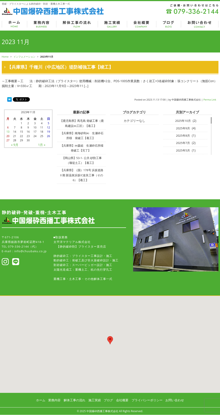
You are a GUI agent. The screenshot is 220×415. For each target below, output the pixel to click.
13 (8, 132)
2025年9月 (183, 128)
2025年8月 (183, 136)
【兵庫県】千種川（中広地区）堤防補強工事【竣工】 (60, 67)
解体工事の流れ (74, 400)
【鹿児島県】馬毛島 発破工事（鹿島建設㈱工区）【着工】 (82, 123)
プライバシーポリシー (147, 400)
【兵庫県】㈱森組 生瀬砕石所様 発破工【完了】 (83, 148)
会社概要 (122, 400)
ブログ (108, 400)
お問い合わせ (174, 400)
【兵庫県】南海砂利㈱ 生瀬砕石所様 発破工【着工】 (81, 135)
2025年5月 (183, 150)
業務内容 (54, 400)
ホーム (40, 400)
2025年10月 (183, 121)
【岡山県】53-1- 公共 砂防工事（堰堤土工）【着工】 (82, 160)
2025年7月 (183, 143)
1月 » (41, 145)
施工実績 (94, 400)
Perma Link (209, 99)
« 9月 (14, 145)
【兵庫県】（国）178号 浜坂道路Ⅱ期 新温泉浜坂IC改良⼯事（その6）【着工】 (81, 175)
